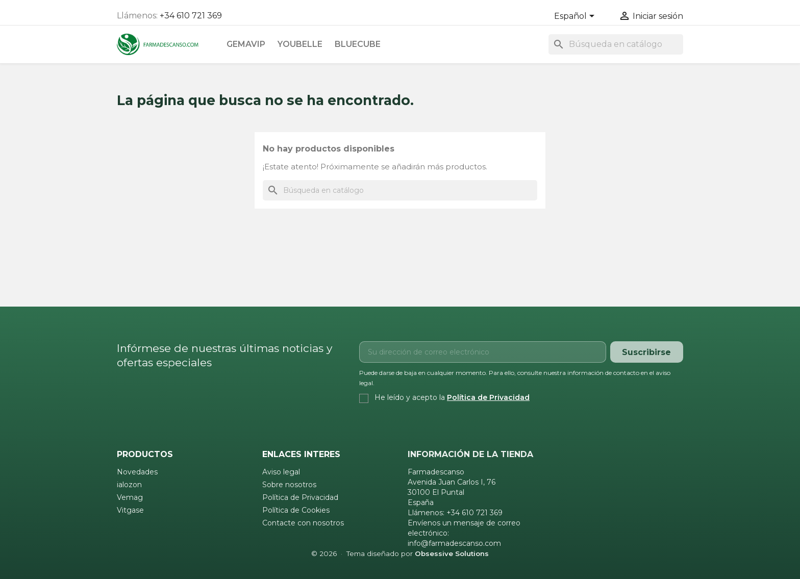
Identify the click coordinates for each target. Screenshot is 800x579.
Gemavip (246, 44)
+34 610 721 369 (191, 15)
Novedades (137, 471)
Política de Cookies (296, 510)
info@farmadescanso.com (454, 543)
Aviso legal (281, 471)
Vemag (130, 497)
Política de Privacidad (488, 397)
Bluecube (358, 44)
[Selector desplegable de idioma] (576, 17)
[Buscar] (615, 44)
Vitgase (130, 510)
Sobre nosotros (289, 484)
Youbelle (300, 44)
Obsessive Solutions (452, 553)
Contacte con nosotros (303, 522)
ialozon (129, 484)
